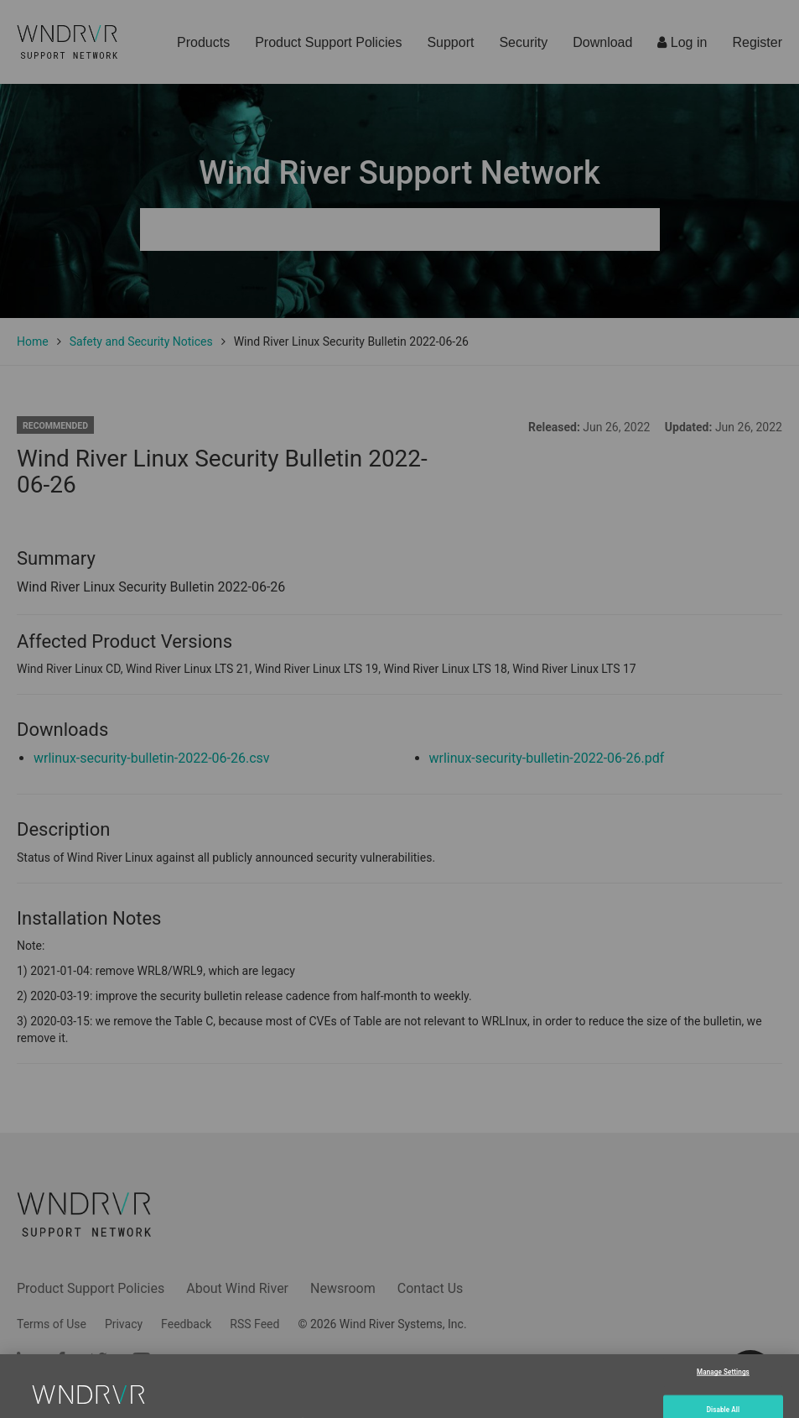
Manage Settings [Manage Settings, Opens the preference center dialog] (723, 1392)
